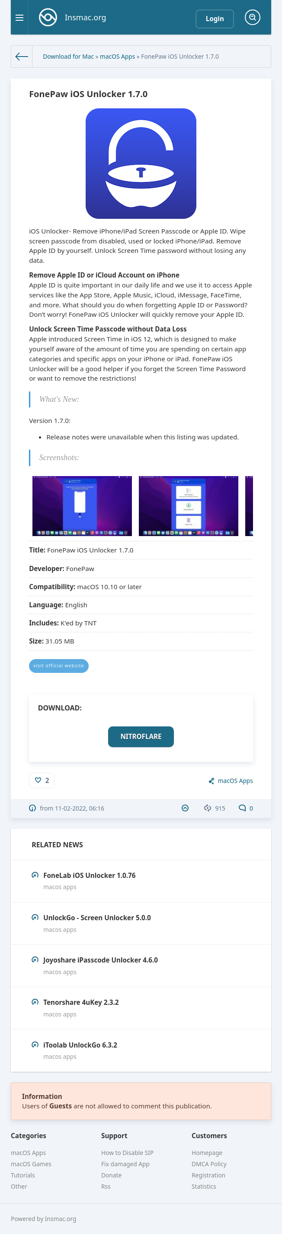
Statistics (204, 1186)
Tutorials (23, 1175)
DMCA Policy (209, 1164)
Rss (106, 1186)
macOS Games (31, 1164)
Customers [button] (209, 1135)
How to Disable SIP (127, 1153)
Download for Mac (68, 56)
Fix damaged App (125, 1164)
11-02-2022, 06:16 (79, 808)
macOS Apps (117, 56)
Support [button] (114, 1135)
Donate (111, 1175)
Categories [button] (28, 1135)
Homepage (207, 1153)
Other (19, 1186)
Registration (208, 1175)
